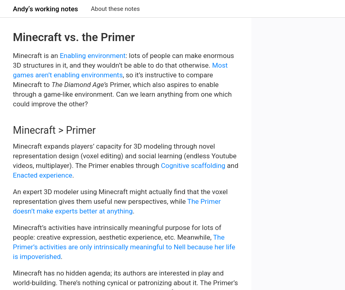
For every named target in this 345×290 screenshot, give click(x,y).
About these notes (115, 8)
